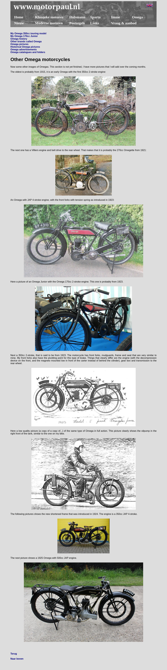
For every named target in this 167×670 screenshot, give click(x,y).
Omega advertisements (23, 49)
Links (94, 23)
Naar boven (16, 658)
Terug (13, 653)
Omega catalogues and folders (27, 52)
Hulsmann (77, 17)
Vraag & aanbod (123, 23)
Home (18, 17)
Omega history (18, 39)
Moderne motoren (49, 23)
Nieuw (19, 23)
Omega (137, 17)
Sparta (95, 17)
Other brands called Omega (26, 41)
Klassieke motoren (49, 17)
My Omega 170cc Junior (24, 36)
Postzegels (77, 23)
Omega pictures (19, 44)
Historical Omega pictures (25, 47)
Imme (115, 17)
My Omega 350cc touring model (28, 33)
